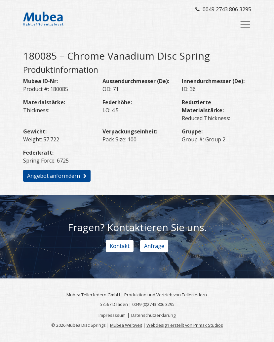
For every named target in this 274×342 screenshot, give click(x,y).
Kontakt (120, 246)
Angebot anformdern (53, 175)
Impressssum (112, 315)
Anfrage (154, 246)
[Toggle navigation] (245, 24)
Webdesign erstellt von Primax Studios (184, 325)
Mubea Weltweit (126, 325)
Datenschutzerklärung (153, 315)
